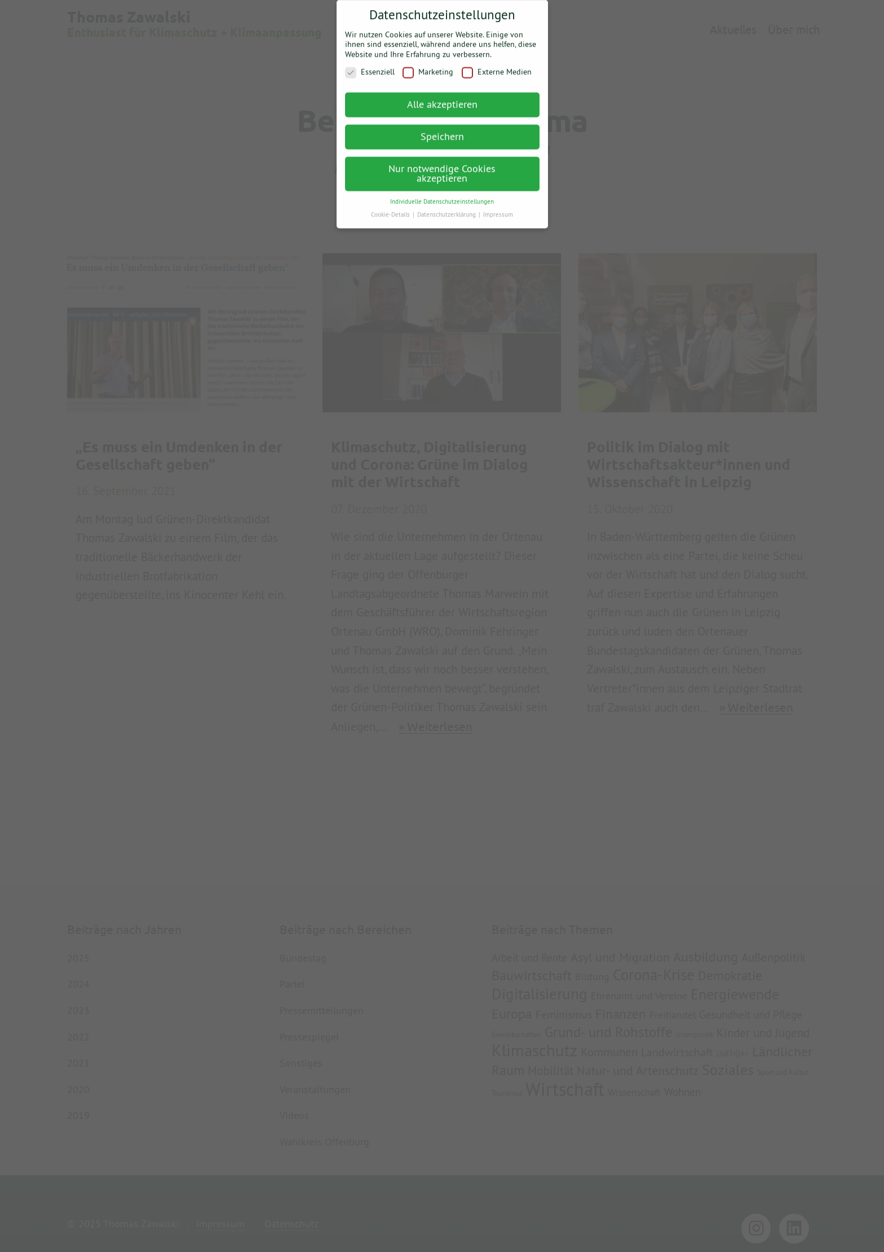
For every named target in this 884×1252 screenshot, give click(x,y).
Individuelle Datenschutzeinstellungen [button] (442, 195)
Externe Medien (497, 66)
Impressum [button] (498, 208)
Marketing (428, 66)
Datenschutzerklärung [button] (447, 208)
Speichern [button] (442, 130)
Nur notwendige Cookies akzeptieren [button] (442, 167)
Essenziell (370, 66)
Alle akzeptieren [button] (442, 97)
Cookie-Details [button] (391, 208)
